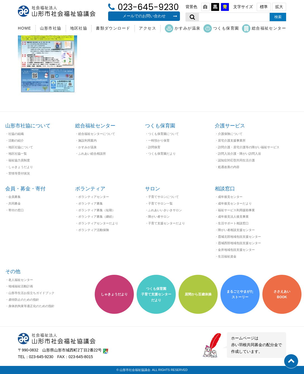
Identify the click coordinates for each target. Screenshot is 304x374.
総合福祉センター (264, 28)
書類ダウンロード (113, 28)
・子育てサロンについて (162, 196)
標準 (264, 6)
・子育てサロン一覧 (159, 203)
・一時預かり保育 (157, 140)
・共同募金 (13, 203)
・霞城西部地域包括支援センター (238, 243)
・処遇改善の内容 (227, 167)
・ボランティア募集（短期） (95, 210)
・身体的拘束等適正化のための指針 (29, 306)
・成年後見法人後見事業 (232, 216)
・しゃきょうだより (19, 167)
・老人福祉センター (19, 279)
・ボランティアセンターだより (96, 223)
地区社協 (78, 28)
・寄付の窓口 (14, 210)
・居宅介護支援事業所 (230, 140)
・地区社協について (19, 147)
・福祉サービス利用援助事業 (235, 210)
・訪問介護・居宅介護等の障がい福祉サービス (247, 147)
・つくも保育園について (162, 133)
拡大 (279, 6)
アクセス (147, 28)
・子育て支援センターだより (165, 223)
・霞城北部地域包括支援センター (238, 236)
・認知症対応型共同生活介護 (235, 160)
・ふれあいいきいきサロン (163, 210)
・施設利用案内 (86, 140)
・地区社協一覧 (16, 153)
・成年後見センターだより (233, 203)
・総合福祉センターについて (95, 133)
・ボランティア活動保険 (92, 230)
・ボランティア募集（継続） (95, 216)
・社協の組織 (14, 133)
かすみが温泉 (182, 28)
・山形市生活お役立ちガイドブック (29, 293)
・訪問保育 (152, 147)
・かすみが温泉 (86, 147)
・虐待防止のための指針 (22, 299)
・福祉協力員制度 (17, 160)
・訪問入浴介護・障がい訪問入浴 (238, 153)
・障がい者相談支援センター (235, 230)
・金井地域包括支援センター (235, 249)
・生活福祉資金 (225, 256)
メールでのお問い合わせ (150, 16)
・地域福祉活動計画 (19, 286)
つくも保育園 (221, 28)
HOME (24, 28)
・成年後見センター (229, 196)
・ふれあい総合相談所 (90, 153)
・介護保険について (229, 133)
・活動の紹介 (14, 140)
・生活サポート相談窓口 (232, 223)
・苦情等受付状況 (17, 173)
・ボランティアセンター (92, 196)
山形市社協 (50, 28)
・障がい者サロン (157, 216)
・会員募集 (13, 196)
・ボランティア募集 (89, 203)
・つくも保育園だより (160, 153)
